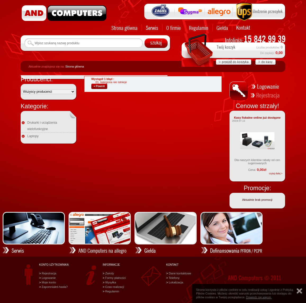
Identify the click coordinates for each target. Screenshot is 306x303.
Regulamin (112, 291)
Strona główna (74, 66)
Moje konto (49, 282)
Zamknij (299, 290)
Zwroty (109, 273)
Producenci (36, 79)
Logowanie (49, 277)
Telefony (174, 277)
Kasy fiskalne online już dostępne (257, 117)
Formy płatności (115, 277)
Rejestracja (49, 273)
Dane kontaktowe (180, 273)
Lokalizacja (176, 282)
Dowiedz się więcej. (259, 297)
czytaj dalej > (275, 173)
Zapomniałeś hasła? (55, 286)
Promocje (256, 188)
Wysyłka (110, 282)
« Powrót (99, 86)
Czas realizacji (114, 286)
